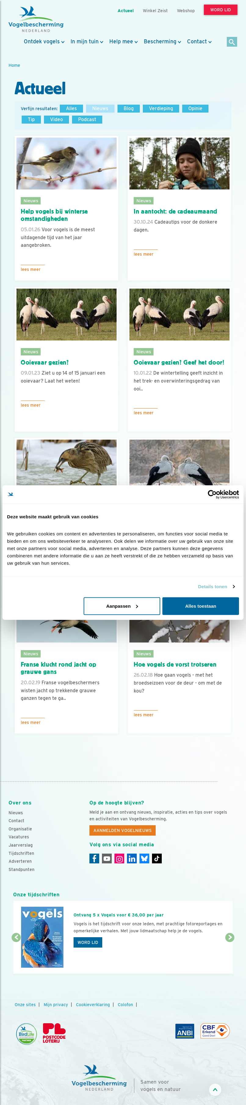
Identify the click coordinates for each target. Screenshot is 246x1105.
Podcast (87, 119)
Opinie (195, 108)
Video (56, 119)
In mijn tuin (85, 41)
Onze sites (25, 1004)
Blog (129, 108)
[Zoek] (232, 42)
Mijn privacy (56, 1004)
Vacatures (19, 836)
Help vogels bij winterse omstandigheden (54, 215)
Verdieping (161, 108)
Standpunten (21, 869)
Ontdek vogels (42, 41)
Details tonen (212, 586)
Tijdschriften (21, 853)
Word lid (88, 942)
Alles (71, 108)
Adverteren (20, 861)
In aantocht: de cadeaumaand (175, 211)
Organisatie (20, 828)
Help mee (121, 41)
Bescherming (160, 41)
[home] (36, 19)
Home (14, 65)
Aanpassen (122, 605)
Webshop (186, 10)
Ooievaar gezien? (45, 362)
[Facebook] (94, 858)
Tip (31, 119)
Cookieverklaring (93, 1004)
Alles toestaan (200, 605)
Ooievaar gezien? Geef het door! (179, 362)
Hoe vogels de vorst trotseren (175, 664)
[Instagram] (119, 858)
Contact (197, 41)
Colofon (125, 1004)
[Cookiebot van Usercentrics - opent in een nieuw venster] (212, 494)
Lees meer (31, 269)
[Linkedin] (132, 858)
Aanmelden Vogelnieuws (122, 830)
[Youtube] (107, 858)
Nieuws (100, 108)
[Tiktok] (157, 858)
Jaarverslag (21, 845)
